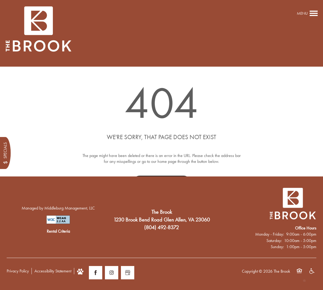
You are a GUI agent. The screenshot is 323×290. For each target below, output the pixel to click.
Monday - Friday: (269, 234)
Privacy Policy (18, 271)
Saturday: (274, 240)
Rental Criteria (58, 231)
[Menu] (307, 13)
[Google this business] (127, 272)
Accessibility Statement (52, 271)
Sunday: (277, 246)
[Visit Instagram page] (111, 272)
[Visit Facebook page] (95, 272)
